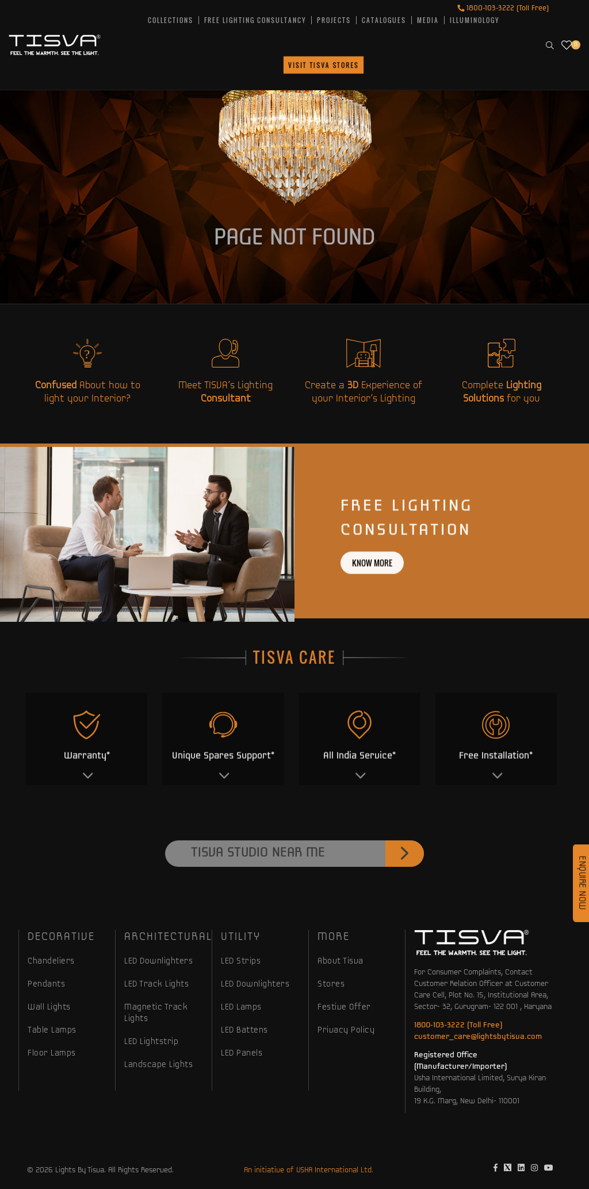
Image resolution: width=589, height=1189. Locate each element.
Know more (372, 602)
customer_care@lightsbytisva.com (478, 1037)
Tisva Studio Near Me (307, 893)
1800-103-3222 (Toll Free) (503, 8)
